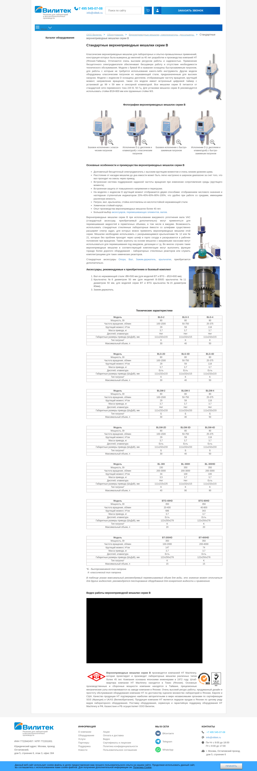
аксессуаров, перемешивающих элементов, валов (139, 213)
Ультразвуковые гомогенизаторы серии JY (54, 341)
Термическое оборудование (51, 385)
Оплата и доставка (185, 28)
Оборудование (88, 28)
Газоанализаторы (45, 447)
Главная (42, 28)
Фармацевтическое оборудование (54, 77)
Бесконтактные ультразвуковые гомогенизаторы (51, 282)
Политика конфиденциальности (120, 747)
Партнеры (83, 744)
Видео (106, 740)
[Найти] (152, 11)
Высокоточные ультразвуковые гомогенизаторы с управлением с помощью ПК (52, 295)
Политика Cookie (142, 767)
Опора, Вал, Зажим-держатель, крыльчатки (145, 260)
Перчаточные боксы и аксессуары (54, 38)
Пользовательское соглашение (120, 751)
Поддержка (127, 28)
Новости (147, 28)
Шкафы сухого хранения (49, 361)
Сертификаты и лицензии (117, 744)
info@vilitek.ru (103, 13)
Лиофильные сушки (47, 369)
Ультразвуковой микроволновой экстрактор (51, 330)
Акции (161, 28)
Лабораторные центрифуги (50, 408)
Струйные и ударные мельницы (53, 85)
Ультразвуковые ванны (48, 392)
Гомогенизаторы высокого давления (57, 230)
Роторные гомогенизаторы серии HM (57, 210)
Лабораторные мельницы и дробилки (55, 61)
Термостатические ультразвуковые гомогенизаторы (52, 320)
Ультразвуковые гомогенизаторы (55, 265)
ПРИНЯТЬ (231, 766)
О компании (62, 28)
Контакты (213, 28)
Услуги (109, 28)
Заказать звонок (179, 10)
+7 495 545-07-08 (98, 9)
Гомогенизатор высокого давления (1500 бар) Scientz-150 (55, 239)
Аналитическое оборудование (52, 377)
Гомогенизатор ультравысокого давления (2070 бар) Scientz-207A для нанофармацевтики (53, 253)
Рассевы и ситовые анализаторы (53, 69)
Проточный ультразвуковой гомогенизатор (51, 309)
